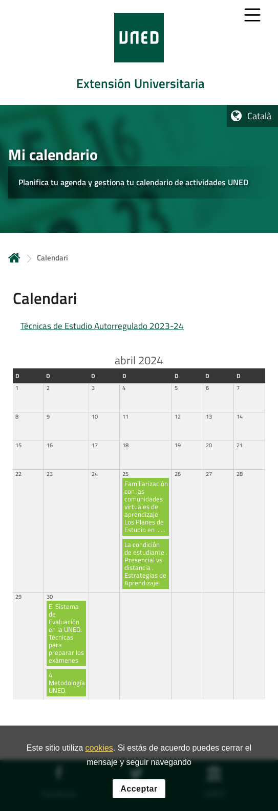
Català (259, 116)
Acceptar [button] (138, 789)
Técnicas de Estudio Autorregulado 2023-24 (102, 326)
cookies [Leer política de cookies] (99, 748)
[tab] (139, 52)
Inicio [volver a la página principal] (14, 257)
